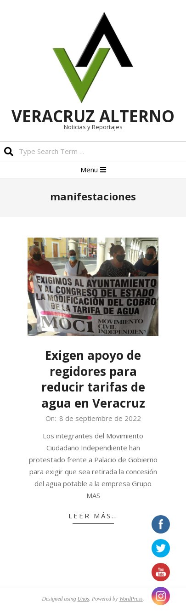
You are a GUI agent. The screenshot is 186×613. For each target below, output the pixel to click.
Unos (83, 599)
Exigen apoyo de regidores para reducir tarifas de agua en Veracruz (93, 379)
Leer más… (93, 515)
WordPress (130, 599)
